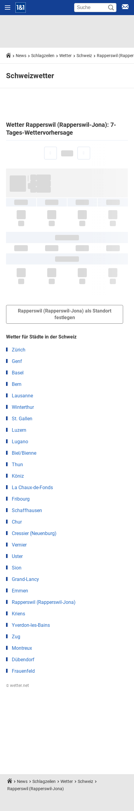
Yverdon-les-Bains (31, 625)
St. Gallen (22, 419)
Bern (16, 384)
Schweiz (84, 55)
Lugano (20, 441)
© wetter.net (17, 685)
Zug (16, 637)
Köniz (18, 476)
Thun (17, 464)
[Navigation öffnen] (7, 7)
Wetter (65, 55)
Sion (16, 568)
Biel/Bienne (24, 453)
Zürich (18, 350)
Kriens (18, 614)
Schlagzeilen (42, 55)
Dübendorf (23, 659)
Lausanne (22, 396)
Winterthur (23, 407)
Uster (17, 556)
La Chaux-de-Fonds (32, 487)
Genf (17, 361)
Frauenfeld (23, 671)
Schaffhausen (27, 510)
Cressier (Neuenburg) (34, 533)
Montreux (22, 648)
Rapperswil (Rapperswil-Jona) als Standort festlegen (64, 314)
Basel (18, 373)
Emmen (20, 591)
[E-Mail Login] (125, 7)
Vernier (19, 545)
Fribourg (21, 499)
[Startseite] (20, 7)
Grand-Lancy (25, 579)
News (21, 55)
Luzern (19, 430)
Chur (17, 522)
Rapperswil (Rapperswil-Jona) (44, 602)
